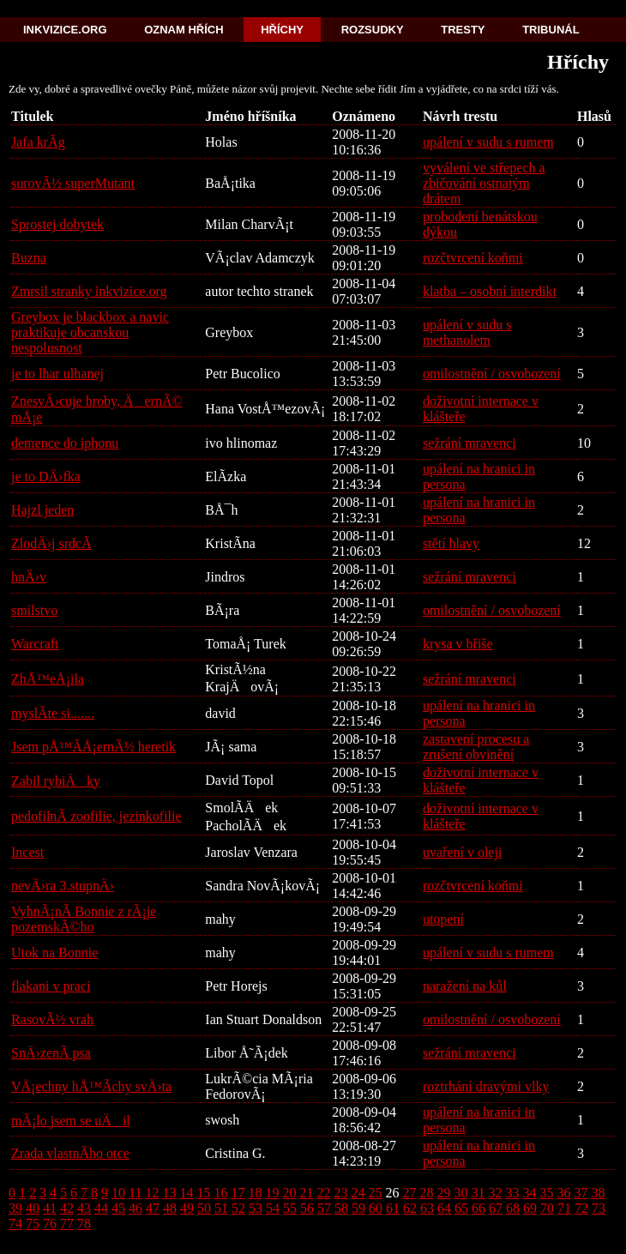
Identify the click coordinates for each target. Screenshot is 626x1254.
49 (187, 1208)
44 (101, 1208)
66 (478, 1208)
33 (512, 1192)
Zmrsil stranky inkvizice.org (88, 291)
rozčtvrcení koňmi (473, 257)
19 (272, 1192)
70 (547, 1208)
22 (323, 1192)
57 (324, 1208)
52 (238, 1208)
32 (495, 1192)
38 (598, 1192)
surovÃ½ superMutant (73, 183)
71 (564, 1208)
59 (358, 1208)
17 (237, 1192)
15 (203, 1192)
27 (409, 1192)
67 (496, 1208)
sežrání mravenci (469, 443)
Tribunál (550, 29)
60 (375, 1208)
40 (32, 1208)
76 (50, 1223)
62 (410, 1208)
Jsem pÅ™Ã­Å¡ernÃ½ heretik (93, 746)
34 (529, 1192)
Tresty (463, 29)
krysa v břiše (458, 643)
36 (563, 1192)
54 (273, 1208)
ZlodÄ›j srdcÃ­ (51, 543)
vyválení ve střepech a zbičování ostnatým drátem (484, 183)
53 (255, 1208)
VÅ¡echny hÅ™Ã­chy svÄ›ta (91, 1086)
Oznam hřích (183, 29)
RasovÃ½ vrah (52, 1019)
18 (255, 1192)
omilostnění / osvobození (492, 373)
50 (204, 1208)
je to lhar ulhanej (57, 373)
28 (426, 1192)
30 (460, 1192)
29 (443, 1192)
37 (580, 1192)
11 (135, 1192)
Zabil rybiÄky (55, 781)
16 (220, 1192)
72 (581, 1208)
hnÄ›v (28, 577)
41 (50, 1208)
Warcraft (35, 643)
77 (67, 1223)
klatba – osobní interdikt (490, 291)
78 (84, 1223)
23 (340, 1192)
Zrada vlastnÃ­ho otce (70, 1153)
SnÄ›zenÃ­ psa (51, 1053)
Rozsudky (372, 29)
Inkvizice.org (65, 29)
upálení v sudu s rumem (488, 142)
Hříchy (282, 29)
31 (478, 1192)
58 (341, 1208)
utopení (443, 919)
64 (444, 1208)
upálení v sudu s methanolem (467, 332)
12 (152, 1192)
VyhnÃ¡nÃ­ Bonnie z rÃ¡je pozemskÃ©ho (83, 919)
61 (393, 1208)
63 (427, 1208)
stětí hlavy (451, 543)
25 (375, 1192)
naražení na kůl (465, 986)
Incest (27, 852)
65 (461, 1208)
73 (598, 1208)
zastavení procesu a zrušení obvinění (476, 747)
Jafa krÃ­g (38, 142)
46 (135, 1208)
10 (118, 1192)
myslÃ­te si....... (52, 713)
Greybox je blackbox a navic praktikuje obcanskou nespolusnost (90, 332)
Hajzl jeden (42, 510)
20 (289, 1192)
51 (221, 1208)
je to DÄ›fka (46, 476)
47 (153, 1208)
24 (357, 1192)
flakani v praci (50, 986)
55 (290, 1208)
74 (15, 1223)
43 (84, 1208)
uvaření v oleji (462, 852)
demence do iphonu (64, 443)
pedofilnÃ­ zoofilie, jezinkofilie (96, 816)
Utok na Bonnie (54, 952)
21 (306, 1192)
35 (546, 1192)
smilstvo (34, 610)
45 (118, 1208)
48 (170, 1208)
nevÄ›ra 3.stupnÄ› (62, 885)
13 (169, 1192)
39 (15, 1208)
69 (530, 1208)
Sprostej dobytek (57, 224)
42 (67, 1208)
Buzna (28, 257)
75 (32, 1223)
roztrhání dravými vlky (486, 1086)
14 (186, 1192)
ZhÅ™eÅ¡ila (47, 679)
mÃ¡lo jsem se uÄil (70, 1120)
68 (513, 1208)
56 (307, 1208)
